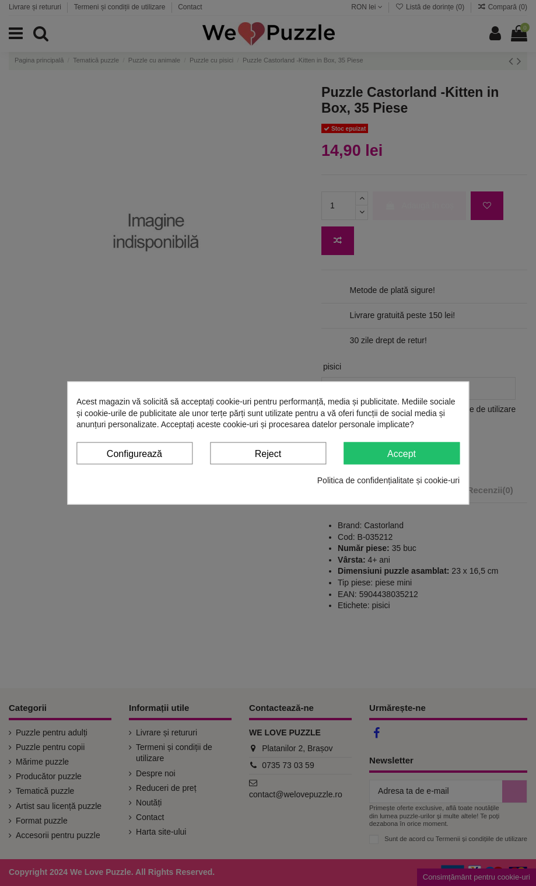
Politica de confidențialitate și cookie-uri (388, 480)
